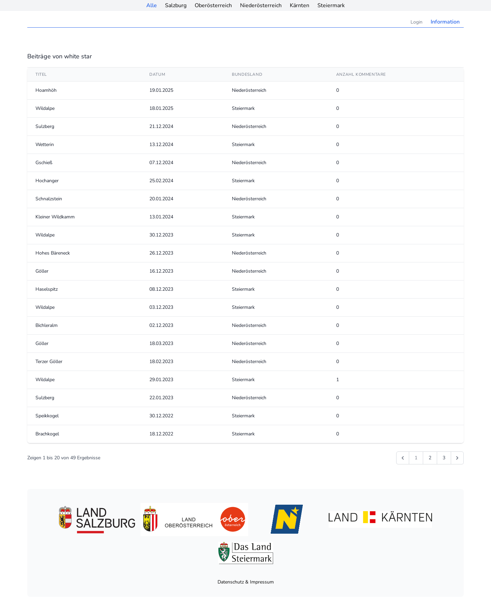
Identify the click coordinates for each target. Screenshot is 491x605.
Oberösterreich (213, 5)
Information (445, 22)
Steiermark (331, 5)
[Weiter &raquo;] (457, 457)
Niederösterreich (261, 5)
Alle (151, 5)
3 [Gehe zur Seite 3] (444, 458)
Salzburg (176, 5)
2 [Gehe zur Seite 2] (430, 458)
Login (416, 22)
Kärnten (299, 5)
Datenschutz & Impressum (246, 582)
